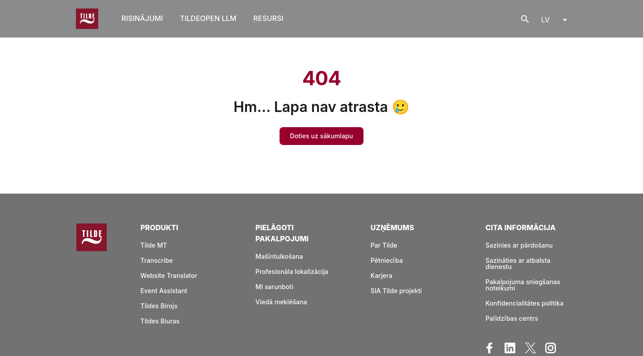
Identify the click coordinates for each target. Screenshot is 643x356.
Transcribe (156, 260)
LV (545, 19)
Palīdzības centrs (511, 318)
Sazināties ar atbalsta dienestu (517, 263)
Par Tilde (384, 245)
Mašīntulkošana (279, 256)
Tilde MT (153, 245)
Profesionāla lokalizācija (291, 271)
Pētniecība (387, 260)
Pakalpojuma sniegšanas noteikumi (522, 285)
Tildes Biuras (160, 321)
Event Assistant (163, 290)
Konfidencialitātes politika (524, 303)
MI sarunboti (274, 286)
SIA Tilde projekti (396, 290)
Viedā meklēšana (281, 302)
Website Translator (168, 275)
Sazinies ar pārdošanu (518, 245)
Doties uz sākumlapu (321, 136)
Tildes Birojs (158, 306)
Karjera (381, 275)
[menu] (551, 18)
